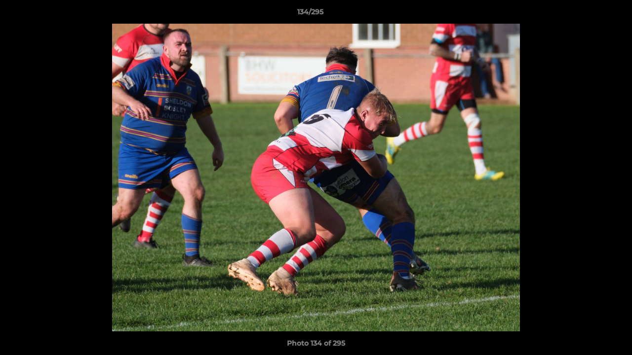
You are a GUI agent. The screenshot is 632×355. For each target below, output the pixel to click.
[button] (590, 14)
